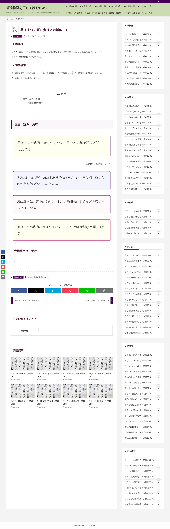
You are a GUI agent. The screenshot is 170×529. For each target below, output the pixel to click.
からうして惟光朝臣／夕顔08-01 (142, 294)
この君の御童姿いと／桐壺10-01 (142, 84)
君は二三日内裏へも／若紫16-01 (142, 438)
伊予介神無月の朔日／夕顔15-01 (142, 333)
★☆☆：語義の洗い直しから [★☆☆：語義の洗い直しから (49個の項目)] (88, 52)
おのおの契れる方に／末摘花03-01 (142, 471)
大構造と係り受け (35, 103)
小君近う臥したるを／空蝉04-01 (142, 228)
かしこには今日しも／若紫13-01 (142, 421)
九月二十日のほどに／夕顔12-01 (142, 316)
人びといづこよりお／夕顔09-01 (142, 300)
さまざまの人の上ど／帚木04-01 (142, 123)
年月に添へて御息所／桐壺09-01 (142, 78)
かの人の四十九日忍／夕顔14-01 (142, 327)
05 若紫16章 (18, 36)
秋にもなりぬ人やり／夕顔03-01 (142, 266)
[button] (19, 290)
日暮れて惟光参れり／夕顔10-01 (142, 305)
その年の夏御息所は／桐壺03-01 (142, 45)
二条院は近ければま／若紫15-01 (142, 432)
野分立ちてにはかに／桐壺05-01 (142, 56)
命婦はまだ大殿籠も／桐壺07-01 (142, 67)
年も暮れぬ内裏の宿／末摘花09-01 (142, 504)
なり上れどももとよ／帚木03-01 (142, 117)
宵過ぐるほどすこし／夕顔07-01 (142, 289)
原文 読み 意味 (31, 99)
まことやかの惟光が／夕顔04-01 (142, 272)
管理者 (24, 330)
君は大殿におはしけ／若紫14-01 (142, 427)
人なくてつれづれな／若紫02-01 (142, 360)
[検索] (162, 1)
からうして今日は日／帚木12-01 (142, 167)
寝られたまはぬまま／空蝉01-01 (142, 211)
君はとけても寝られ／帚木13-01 (142, 172)
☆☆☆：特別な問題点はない (38, 277)
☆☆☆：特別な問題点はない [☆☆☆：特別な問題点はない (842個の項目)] (26, 57)
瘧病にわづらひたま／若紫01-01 (142, 355)
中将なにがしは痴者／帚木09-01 (142, 150)
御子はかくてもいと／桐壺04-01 (142, 51)
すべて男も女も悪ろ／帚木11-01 (142, 161)
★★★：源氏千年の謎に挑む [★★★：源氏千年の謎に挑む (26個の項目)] (26, 52)
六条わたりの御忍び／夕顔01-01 (142, 255)
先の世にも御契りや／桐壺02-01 (142, 40)
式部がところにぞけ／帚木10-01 (142, 156)
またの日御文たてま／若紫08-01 (142, 394)
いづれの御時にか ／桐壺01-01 (142, 34)
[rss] (158, 1)
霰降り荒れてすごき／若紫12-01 (142, 416)
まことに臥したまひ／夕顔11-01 (142, 311)
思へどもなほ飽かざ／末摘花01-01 (142, 460)
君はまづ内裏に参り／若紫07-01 (142, 388)
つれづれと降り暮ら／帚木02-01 (142, 112)
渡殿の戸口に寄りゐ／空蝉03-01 (142, 222)
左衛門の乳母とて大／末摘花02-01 (142, 466)
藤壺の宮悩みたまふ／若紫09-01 (142, 399)
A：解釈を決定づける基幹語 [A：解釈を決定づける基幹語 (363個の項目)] (26, 73)
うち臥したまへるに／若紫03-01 (142, 366)
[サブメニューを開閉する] (158, 34)
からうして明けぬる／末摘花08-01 (142, 499)
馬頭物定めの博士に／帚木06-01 (142, 134)
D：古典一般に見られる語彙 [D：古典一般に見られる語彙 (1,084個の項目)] (26, 78)
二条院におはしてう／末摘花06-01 (142, 488)
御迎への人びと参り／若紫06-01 (142, 383)
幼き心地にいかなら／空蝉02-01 (142, 217)
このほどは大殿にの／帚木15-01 (142, 183)
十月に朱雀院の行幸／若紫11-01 (142, 410)
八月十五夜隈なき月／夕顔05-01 (142, 277)
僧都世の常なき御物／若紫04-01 (142, 372)
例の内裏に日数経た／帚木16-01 (142, 189)
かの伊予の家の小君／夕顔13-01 (142, 322)
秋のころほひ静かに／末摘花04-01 (142, 477)
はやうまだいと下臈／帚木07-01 (142, 139)
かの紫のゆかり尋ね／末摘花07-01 (142, 493)
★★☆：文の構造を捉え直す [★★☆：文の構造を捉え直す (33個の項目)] (57, 52)
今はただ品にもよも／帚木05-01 (142, 128)
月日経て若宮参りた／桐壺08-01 (142, 73)
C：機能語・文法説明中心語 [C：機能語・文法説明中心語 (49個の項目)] (88, 73)
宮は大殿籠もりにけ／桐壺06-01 (142, 62)
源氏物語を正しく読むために (27, 8)
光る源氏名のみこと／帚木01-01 (142, 106)
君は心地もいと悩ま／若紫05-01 (142, 377)
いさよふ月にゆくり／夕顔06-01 (142, 283)
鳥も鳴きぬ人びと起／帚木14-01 (142, 178)
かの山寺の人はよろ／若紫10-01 (142, 405)
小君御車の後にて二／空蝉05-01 (142, 233)
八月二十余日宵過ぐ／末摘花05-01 (142, 482)
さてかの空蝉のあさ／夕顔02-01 (142, 261)
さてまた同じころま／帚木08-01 (142, 145)
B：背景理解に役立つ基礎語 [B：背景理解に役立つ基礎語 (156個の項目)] (57, 73)
